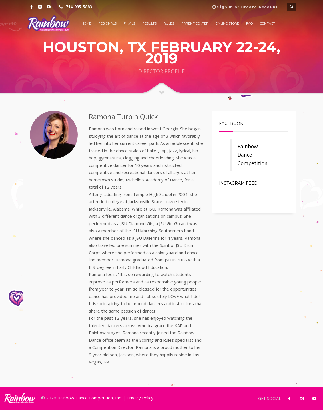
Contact (267, 23)
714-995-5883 (79, 6)
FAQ (249, 23)
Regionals (107, 23)
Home (86, 23)
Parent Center (194, 23)
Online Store (227, 23)
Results (149, 23)
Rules (169, 23)
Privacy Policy (140, 398)
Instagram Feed (238, 183)
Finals (129, 23)
